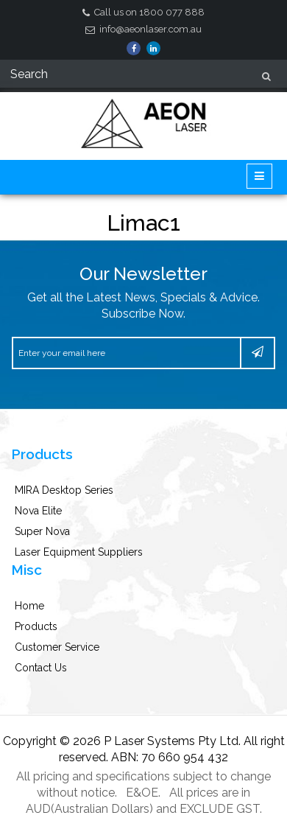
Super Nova (42, 531)
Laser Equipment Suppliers (79, 552)
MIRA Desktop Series (64, 490)
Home (29, 606)
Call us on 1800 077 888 (143, 12)
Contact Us (41, 668)
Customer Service (57, 647)
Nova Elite (38, 511)
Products (36, 626)
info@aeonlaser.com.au (143, 29)
